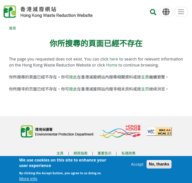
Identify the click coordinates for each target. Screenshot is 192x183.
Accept (137, 166)
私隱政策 (129, 153)
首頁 (12, 28)
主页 (145, 89)
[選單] (181, 12)
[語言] (166, 12)
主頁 (145, 77)
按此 (73, 77)
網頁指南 (81, 153)
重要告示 (105, 153)
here (114, 59)
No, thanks (159, 166)
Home (112, 65)
